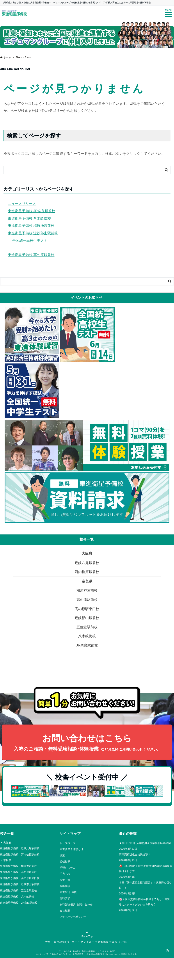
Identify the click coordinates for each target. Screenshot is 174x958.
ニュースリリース (22, 204)
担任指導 (65, 861)
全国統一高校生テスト (29, 240)
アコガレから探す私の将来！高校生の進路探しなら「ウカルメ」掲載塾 (87, 951)
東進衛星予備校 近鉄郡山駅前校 (33, 233)
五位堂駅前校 (87, 627)
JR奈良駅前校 (87, 645)
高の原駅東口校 (87, 609)
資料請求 (65, 898)
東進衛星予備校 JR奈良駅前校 (31, 211)
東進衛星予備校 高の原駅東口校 (19, 878)
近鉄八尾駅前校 (87, 563)
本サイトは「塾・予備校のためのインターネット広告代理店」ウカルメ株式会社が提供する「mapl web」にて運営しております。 (87, 954)
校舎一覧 (65, 879)
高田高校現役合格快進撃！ (135, 854)
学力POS (65, 873)
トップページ (67, 843)
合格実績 (65, 886)
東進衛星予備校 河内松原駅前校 (19, 854)
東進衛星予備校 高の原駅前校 (31, 255)
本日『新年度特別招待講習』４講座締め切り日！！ (145, 885)
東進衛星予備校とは (71, 849)
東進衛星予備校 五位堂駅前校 (18, 890)
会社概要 (65, 910)
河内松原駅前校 (87, 572)
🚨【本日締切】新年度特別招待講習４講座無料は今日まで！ (145, 868)
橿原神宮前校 (87, 590)
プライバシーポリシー (73, 916)
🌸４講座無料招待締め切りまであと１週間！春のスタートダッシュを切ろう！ (145, 902)
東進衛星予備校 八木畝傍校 (29, 218)
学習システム (67, 867)
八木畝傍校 (87, 636)
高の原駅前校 (87, 600)
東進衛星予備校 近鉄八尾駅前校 (19, 848)
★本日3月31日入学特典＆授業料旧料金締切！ (146, 843)
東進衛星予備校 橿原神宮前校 (31, 226)
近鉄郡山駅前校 (87, 618)
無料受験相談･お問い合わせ (76, 904)
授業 (62, 855)
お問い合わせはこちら (87, 743)
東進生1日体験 (68, 892)
